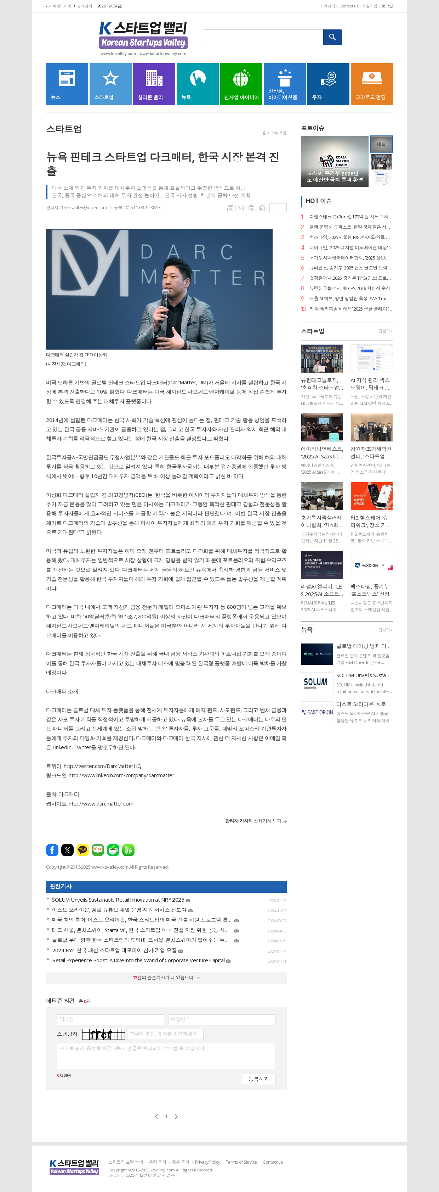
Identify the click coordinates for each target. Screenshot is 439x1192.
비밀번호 (180, 1019)
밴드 (128, 850)
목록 (230, 208)
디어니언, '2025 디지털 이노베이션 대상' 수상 (351, 248)
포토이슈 (312, 128)
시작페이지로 (60, 6)
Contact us (349, 6)
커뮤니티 (327, 6)
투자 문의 (157, 1162)
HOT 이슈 (319, 201)
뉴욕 (307, 630)
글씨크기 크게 (273, 208)
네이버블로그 (98, 850)
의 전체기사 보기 (253, 821)
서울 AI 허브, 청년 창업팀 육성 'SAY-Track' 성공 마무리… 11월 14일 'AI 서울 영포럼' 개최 (351, 299)
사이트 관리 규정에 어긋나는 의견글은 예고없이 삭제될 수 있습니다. (132, 1048)
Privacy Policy (207, 1162)
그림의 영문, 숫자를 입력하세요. (164, 1033)
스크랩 (262, 208)
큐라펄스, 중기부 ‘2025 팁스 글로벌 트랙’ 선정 (351, 268)
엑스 (67, 850)
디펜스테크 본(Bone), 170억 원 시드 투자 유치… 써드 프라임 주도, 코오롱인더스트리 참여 (351, 217)
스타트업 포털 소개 (125, 1162)
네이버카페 (113, 850)
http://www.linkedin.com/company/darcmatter (121, 775)
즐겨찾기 (84, 6)
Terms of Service (241, 1162)
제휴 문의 (180, 1162)
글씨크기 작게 (282, 208)
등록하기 (259, 1078)
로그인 (387, 6)
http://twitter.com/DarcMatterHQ (103, 765)
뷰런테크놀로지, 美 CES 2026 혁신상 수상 (349, 288)
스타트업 (278, 132)
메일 (240, 208)
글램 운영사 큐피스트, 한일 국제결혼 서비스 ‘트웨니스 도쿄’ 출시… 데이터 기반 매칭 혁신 (351, 227)
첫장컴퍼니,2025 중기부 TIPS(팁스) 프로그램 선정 (351, 278)
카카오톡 (82, 850)
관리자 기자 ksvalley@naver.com (76, 208)
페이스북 (52, 850)
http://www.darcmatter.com (101, 803)
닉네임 (66, 1019)
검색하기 (332, 37)
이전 (157, 1117)
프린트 (251, 208)
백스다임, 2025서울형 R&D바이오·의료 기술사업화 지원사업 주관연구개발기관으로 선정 (351, 237)
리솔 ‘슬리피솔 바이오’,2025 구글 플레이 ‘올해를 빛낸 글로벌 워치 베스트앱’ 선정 (351, 309)
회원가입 (369, 6)
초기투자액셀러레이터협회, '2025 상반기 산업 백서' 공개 (351, 258)
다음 (176, 1117)
